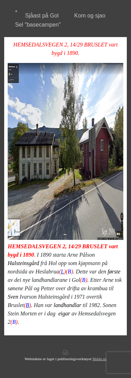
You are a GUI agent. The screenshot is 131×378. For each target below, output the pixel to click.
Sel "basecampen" (38, 25)
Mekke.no (100, 359)
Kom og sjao (89, 16)
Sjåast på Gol (42, 16)
